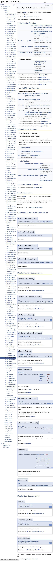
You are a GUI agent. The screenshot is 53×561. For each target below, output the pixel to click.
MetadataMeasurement (12, 210)
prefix (41, 114)
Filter (8, 94)
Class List (6, 10)
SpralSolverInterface (12, 327)
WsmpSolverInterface (12, 399)
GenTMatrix (9, 103)
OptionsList (9, 237)
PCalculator (9, 247)
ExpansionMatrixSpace (12, 90)
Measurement (10, 208)
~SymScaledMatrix (38, 70)
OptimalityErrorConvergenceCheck (15, 235)
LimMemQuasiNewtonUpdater (14, 178)
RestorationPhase (11, 292)
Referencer (9, 273)
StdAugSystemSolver (12, 330)
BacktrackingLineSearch (13, 29)
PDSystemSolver (11, 256)
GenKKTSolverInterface (12, 102)
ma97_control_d (9, 426)
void (32, 25)
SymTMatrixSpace (11, 363)
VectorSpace (10, 395)
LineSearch (9, 180)
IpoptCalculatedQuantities (13, 149)
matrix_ (42, 163)
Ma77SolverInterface (12, 197)
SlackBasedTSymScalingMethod (15, 319)
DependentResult (11, 73)
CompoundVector (11, 52)
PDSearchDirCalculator (12, 254)
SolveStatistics (10, 323)
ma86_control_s (9, 420)
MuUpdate (9, 224)
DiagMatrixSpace (11, 77)
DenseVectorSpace (11, 71)
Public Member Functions (40, 4)
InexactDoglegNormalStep (13, 124)
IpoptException (10, 153)
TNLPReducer (10, 376)
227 (27, 308)
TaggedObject (10, 365)
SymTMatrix (10, 361)
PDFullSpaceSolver (11, 250)
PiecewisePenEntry (11, 262)
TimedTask (9, 369)
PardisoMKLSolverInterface (13, 243)
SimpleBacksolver (11, 317)
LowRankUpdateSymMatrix (13, 187)
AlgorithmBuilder (11, 16)
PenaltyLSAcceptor (11, 258)
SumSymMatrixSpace (12, 350)
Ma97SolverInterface (12, 201)
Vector (8, 393)
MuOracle (9, 222)
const (45, 25)
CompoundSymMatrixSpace (13, 50)
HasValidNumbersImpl (30, 99)
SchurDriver (9, 302)
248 (27, 363)
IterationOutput (10, 163)
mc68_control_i (9, 433)
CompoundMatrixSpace (12, 46)
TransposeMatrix (11, 378)
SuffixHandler (10, 342)
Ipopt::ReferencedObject (45, 82)
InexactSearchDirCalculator (13, 138)
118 (27, 550)
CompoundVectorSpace (12, 54)
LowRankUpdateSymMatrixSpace (15, 189)
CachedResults (10, 33)
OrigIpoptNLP (10, 239)
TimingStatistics (11, 371)
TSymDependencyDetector (13, 386)
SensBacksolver (10, 311)
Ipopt (2, 4)
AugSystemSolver (11, 27)
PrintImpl (27, 111)
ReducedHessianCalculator (13, 269)
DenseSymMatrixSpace (12, 67)
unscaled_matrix (47, 27)
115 (27, 531)
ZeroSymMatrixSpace (12, 407)
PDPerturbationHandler (12, 252)
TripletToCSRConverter (12, 384)
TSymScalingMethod (12, 390)
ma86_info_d (8, 422)
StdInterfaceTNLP (11, 332)
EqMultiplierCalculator (12, 79)
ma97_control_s (9, 428)
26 (26, 207)
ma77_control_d (9, 411)
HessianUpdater (11, 109)
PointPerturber (10, 264)
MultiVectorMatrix (11, 216)
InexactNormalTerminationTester (15, 132)
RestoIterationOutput (12, 288)
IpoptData (9, 151)
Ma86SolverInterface (12, 199)
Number (35, 93)
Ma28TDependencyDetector (13, 193)
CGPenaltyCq (10, 35)
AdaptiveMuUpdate (11, 14)
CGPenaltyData (10, 37)
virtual (19, 93)
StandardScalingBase (12, 329)
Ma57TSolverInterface (12, 195)
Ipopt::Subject (42, 84)
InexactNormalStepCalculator (14, 130)
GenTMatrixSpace (11, 105)
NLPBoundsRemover (12, 227)
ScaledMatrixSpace (11, 298)
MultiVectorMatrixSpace (13, 218)
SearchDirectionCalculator (13, 304)
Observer (9, 233)
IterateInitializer (10, 157)
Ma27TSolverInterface (12, 191)
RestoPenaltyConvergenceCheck (15, 290)
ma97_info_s (8, 432)
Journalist (9, 172)
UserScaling (9, 391)
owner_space (37, 64)
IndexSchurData (10, 117)
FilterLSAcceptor (11, 98)
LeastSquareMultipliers (12, 174)
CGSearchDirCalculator (12, 42)
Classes (5, 8)
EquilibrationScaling (11, 81)
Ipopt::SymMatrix (43, 75)
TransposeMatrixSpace (12, 380)
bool (23, 99)
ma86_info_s (8, 424)
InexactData (9, 123)
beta (30, 95)
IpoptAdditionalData (11, 144)
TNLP (8, 372)
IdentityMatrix (10, 111)
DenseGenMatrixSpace (12, 61)
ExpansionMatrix (11, 88)
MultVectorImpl (28, 93)
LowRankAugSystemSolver (13, 184)
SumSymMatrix (10, 348)
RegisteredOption (11, 277)
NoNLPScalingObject (12, 231)
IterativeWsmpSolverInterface (14, 168)
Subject (8, 338)
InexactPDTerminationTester (14, 136)
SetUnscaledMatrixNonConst (41, 31)
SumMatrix (9, 344)
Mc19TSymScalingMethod (13, 206)
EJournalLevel (45, 111)
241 (27, 345)
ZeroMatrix (9, 401)
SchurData (9, 300)
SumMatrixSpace (11, 346)
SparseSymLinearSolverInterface (15, 325)
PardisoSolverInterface (12, 245)
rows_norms (44, 105)
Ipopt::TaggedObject (44, 79)
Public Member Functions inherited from (33, 75)
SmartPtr (9, 321)
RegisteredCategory (11, 275)
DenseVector (10, 69)
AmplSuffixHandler (11, 21)
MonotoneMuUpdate (12, 214)
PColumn (9, 248)
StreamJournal (10, 336)
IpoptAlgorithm (10, 145)
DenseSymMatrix (11, 65)
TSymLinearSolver (11, 388)
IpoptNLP (9, 155)
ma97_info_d (8, 430)
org (6, 409)
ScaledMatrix (10, 296)
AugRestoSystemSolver (12, 25)
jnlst (40, 111)
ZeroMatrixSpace (11, 403)
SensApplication (11, 309)
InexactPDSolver (11, 134)
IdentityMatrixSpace (11, 113)
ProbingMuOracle (11, 266)
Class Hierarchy (8, 439)
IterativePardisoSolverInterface (14, 164)
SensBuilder (9, 313)
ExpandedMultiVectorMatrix (13, 84)
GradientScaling (10, 107)
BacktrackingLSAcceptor (13, 31)
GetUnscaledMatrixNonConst (41, 46)
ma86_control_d (9, 418)
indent (29, 114)
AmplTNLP (9, 23)
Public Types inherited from (30, 187)
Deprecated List (7, 445)
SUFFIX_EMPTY (10, 340)
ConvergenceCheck (11, 56)
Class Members (8, 441)
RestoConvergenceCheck (13, 281)
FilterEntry (9, 96)
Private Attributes (49, 4)
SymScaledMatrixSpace (12, 359)
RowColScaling (37, 52)
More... (27, 14)
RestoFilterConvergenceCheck (14, 283)
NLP (8, 226)
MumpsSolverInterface (12, 220)
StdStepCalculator (11, 334)
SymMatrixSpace (11, 355)
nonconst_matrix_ (44, 169)
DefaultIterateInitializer (12, 58)
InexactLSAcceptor (11, 126)
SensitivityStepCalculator (13, 315)
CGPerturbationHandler (12, 40)
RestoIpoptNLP (10, 285)
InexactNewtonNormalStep (13, 128)
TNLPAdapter (10, 374)
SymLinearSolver (11, 351)
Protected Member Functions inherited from (34, 118)
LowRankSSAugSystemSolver (14, 185)
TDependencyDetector (12, 367)
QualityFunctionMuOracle (13, 267)
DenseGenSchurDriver (12, 63)
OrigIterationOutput (11, 241)
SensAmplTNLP (10, 308)
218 (27, 290)
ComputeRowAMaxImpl (30, 105)
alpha (38, 93)
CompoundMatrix (11, 44)
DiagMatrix (9, 75)
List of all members (49, 5)
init (25, 106)
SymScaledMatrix (11, 357)
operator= (23, 155)
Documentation (6, 6)
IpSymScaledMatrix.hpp (31, 17)
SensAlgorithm (10, 306)
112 (27, 513)
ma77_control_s (9, 412)
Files (4, 443)
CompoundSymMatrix (12, 48)
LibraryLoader (10, 176)
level (50, 111)
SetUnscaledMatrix (38, 25)
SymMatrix (9, 353)
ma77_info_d (8, 414)
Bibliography (6, 447)
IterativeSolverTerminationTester (15, 166)
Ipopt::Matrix (42, 77)
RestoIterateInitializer (12, 287)
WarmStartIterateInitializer (13, 397)
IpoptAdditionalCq (11, 142)
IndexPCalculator (11, 115)
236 (27, 326)
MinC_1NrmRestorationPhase (14, 212)
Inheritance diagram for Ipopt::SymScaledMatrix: (29, 19)
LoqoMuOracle (10, 182)
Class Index (7, 437)
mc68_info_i (8, 435)
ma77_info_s (8, 416)
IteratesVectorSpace (12, 161)
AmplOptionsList (11, 20)
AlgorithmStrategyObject (13, 18)
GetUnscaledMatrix (38, 40)
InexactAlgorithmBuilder (13, 119)
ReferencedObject (11, 271)
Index (26, 114)
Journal (8, 170)
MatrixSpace (10, 205)
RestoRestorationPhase (12, 294)
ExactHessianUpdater (12, 82)
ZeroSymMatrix (10, 405)
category (36, 112)
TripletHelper (10, 382)
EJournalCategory (29, 112)
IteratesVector (10, 159)
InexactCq (9, 121)
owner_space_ (43, 175)
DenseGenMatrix (11, 60)
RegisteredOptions (11, 279)
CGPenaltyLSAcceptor (12, 39)
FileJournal (9, 92)
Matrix (8, 203)
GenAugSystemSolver (12, 100)
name (49, 112)
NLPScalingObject (11, 229)
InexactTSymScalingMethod (13, 140)
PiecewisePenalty (11, 260)
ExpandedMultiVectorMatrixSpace (15, 86)
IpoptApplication (11, 147)
